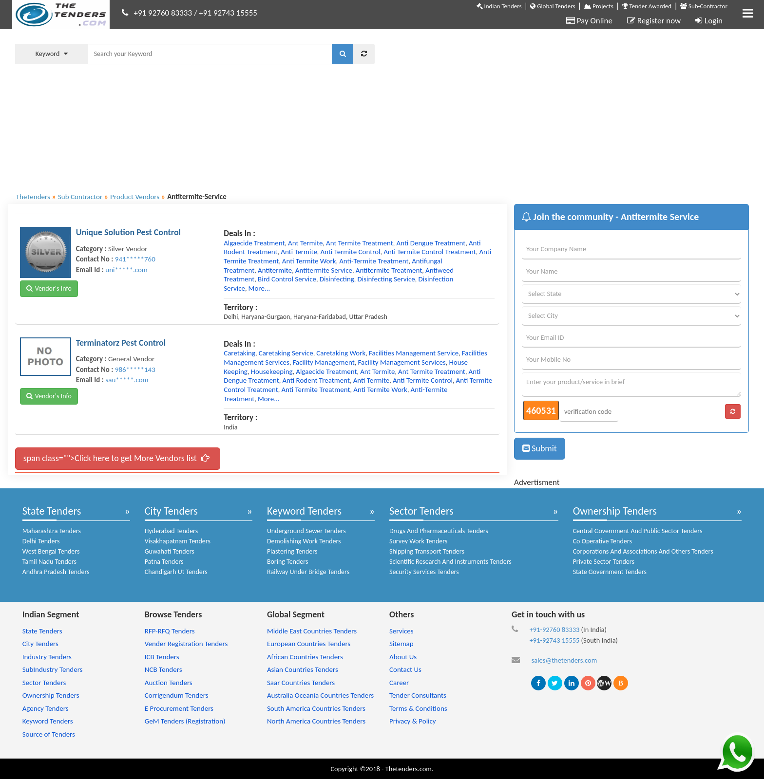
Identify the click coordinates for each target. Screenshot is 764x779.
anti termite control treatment (429, 251)
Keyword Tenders (304, 511)
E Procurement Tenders (179, 708)
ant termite (305, 243)
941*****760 (135, 259)
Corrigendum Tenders (177, 695)
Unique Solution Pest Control (128, 232)
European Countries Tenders (308, 643)
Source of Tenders (48, 734)
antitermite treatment (389, 270)
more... (259, 288)
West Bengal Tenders (51, 551)
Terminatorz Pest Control (121, 342)
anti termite (299, 251)
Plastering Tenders (292, 551)
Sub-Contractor (703, 6)
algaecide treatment (254, 243)
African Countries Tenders (305, 656)
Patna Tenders (164, 561)
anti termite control (351, 251)
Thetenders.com (408, 768)
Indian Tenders (499, 6)
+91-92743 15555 (555, 640)
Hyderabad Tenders (171, 531)
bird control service (287, 279)
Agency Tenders (45, 708)
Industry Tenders (47, 656)
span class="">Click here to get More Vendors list (116, 458)
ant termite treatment (359, 243)
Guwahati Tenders (169, 551)
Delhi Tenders (41, 541)
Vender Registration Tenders (186, 643)
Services (401, 631)
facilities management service (413, 353)
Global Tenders (552, 6)
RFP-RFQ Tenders (170, 631)
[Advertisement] (569, 109)
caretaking (239, 353)
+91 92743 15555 (228, 13)
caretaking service (286, 353)
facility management (324, 362)
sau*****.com (126, 379)
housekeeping (272, 371)
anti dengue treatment (431, 243)
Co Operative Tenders (602, 541)
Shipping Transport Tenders (426, 551)
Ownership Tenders (615, 511)
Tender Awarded (647, 6)
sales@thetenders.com (564, 660)
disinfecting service (386, 279)
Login (709, 21)
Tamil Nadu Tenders (49, 561)
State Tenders (51, 511)
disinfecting (337, 279)
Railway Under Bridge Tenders (308, 572)
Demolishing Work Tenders (304, 541)
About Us (403, 656)
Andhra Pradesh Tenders (56, 572)
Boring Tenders (287, 561)
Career (399, 682)
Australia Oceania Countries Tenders (320, 695)
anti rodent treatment (316, 380)
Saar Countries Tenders (301, 682)
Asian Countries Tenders (302, 669)
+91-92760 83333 (555, 629)
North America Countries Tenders (316, 721)
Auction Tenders (168, 682)
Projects (598, 6)
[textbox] (210, 54)
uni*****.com (126, 269)
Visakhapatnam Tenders (177, 541)
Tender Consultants (417, 695)
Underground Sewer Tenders (306, 531)
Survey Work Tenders (418, 541)
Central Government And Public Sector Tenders (638, 531)
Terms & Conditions (418, 708)
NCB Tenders (163, 669)
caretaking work (340, 353)
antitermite (275, 270)
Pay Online (589, 21)
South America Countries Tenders (316, 708)
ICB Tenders (162, 656)
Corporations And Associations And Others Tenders (643, 551)
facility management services (401, 362)
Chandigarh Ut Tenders (176, 572)
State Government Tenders (610, 572)
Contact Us (405, 669)
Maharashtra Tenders (51, 531)
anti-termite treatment (373, 261)
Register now (654, 21)
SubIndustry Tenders (52, 669)
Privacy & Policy (412, 721)
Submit (539, 448)
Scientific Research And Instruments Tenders (450, 561)
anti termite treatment (315, 389)
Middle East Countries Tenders (312, 631)
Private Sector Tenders (603, 561)
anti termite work (309, 261)
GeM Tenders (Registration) (185, 721)
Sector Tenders (421, 511)
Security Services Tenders (424, 572)
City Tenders (171, 511)
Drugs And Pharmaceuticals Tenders (438, 531)
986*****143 (135, 369)
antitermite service (323, 270)
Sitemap (401, 643)
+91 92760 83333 (163, 13)
